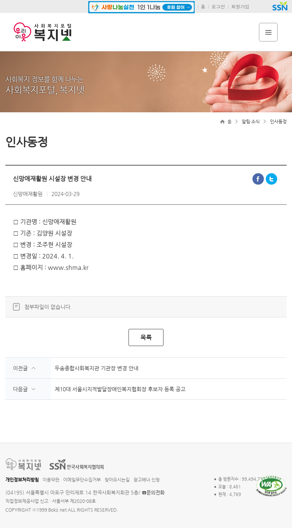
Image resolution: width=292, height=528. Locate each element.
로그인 (218, 6)
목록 (146, 337)
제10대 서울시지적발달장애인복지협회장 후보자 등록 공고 (120, 389)
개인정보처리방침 (22, 479)
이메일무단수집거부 (82, 479)
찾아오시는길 (117, 479)
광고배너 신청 (146, 479)
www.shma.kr (68, 267)
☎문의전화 (153, 492)
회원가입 (240, 6)
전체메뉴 (268, 32)
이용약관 (51, 479)
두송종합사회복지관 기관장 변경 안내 (96, 368)
